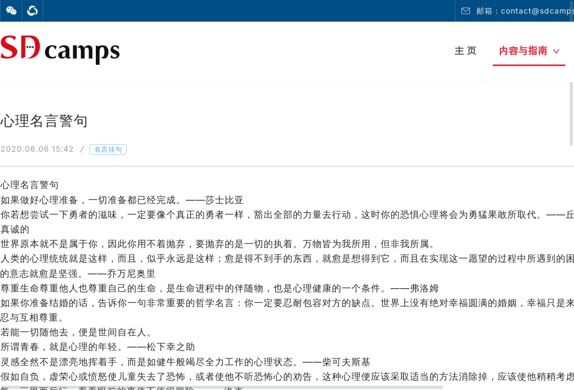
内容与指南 (529, 50)
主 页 (465, 50)
